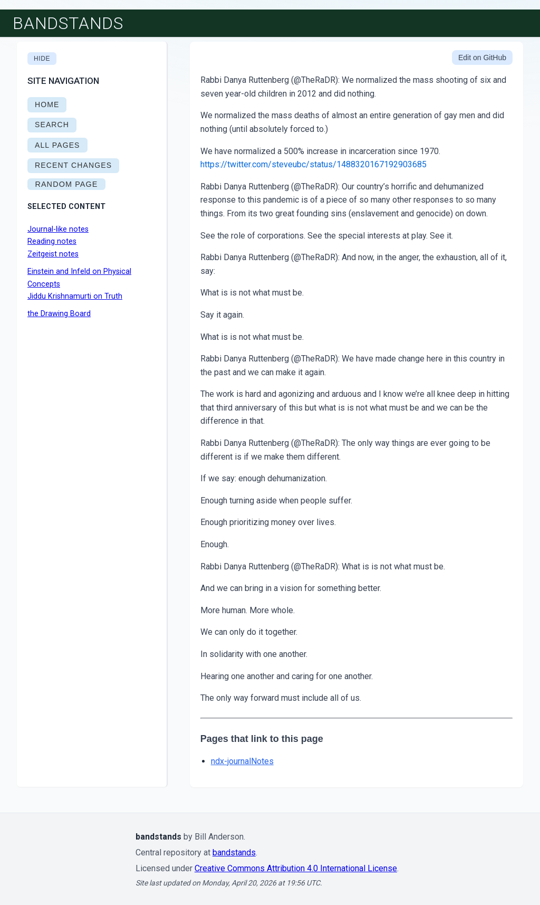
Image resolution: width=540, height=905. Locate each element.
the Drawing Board (59, 313)
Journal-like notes (58, 229)
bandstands (68, 23)
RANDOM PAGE (66, 184)
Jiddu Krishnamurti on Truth (74, 296)
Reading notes (51, 241)
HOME (47, 104)
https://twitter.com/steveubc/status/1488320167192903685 (313, 164)
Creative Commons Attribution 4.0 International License (296, 868)
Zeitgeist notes (53, 254)
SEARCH (52, 124)
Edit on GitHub (482, 57)
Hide (42, 58)
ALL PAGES (57, 145)
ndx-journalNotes (242, 761)
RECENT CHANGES (73, 165)
